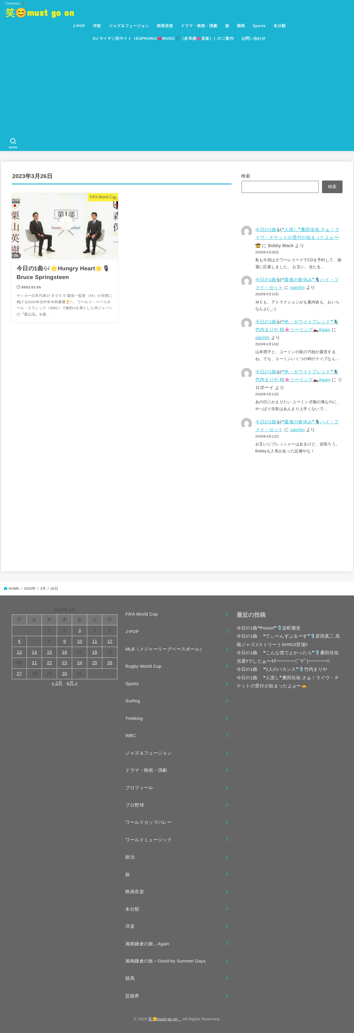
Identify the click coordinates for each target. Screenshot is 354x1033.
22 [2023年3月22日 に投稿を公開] (49, 662)
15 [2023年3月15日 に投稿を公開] (49, 652)
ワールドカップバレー (148, 822)
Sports (259, 26)
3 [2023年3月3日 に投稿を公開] (79, 630)
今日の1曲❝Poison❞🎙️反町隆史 (269, 628)
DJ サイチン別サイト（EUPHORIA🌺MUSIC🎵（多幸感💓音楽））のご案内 (163, 38)
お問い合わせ (253, 38)
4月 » (71, 683)
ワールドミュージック (148, 839)
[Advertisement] (179, 90)
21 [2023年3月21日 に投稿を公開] (34, 662)
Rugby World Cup (143, 666)
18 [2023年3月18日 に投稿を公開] (94, 652)
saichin (297, 287)
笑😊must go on (44, 12)
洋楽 (97, 26)
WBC (130, 735)
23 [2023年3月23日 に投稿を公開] (64, 662)
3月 (43, 588)
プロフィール (139, 787)
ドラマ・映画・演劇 (199, 26)
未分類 (279, 26)
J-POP (79, 26)
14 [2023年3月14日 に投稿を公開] (34, 652)
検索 (245, 176)
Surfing (132, 701)
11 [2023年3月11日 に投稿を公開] (94, 641)
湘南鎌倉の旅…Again (147, 943)
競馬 (241, 26)
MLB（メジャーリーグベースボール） (164, 649)
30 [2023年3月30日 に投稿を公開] (64, 673)
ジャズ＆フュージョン (129, 26)
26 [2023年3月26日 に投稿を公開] (109, 662)
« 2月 (57, 683)
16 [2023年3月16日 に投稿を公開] (64, 652)
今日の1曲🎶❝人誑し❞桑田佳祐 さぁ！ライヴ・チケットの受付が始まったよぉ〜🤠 (297, 237)
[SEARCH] (12, 143)
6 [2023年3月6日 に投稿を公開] (19, 641)
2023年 (30, 588)
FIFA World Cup (141, 614)
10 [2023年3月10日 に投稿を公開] (79, 641)
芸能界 (132, 996)
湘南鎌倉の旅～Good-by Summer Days (165, 961)
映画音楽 (165, 26)
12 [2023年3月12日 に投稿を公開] (109, 641)
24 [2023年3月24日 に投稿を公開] (79, 662)
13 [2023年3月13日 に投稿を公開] (19, 652)
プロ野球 (134, 805)
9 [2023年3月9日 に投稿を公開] (64, 641)
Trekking (134, 718)
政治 (130, 857)
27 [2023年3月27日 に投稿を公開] (19, 673)
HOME (13, 588)
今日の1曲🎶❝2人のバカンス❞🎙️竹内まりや (282, 669)
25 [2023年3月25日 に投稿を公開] (94, 662)
